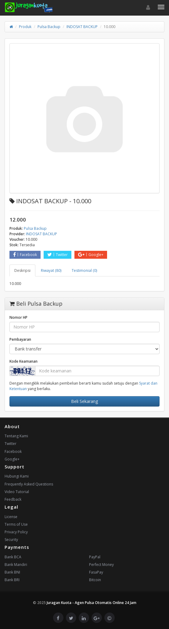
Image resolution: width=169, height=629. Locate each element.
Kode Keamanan (23, 361)
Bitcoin (95, 579)
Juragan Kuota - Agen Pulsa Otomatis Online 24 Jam (91, 602)
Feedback (13, 499)
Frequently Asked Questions (29, 484)
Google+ (90, 254)
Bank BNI (12, 572)
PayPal (94, 557)
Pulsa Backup (49, 26)
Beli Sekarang (84, 401)
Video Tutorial (17, 491)
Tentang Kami (16, 436)
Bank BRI (12, 579)
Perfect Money (101, 564)
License (11, 516)
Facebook (25, 254)
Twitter (57, 254)
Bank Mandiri (16, 564)
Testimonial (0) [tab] (84, 270)
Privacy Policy (16, 532)
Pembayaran (20, 339)
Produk (25, 26)
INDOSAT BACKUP (82, 26)
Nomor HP (18, 317)
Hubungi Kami (17, 476)
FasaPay (96, 572)
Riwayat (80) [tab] (51, 270)
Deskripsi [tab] (22, 270)
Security (11, 539)
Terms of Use (16, 524)
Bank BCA (13, 557)
